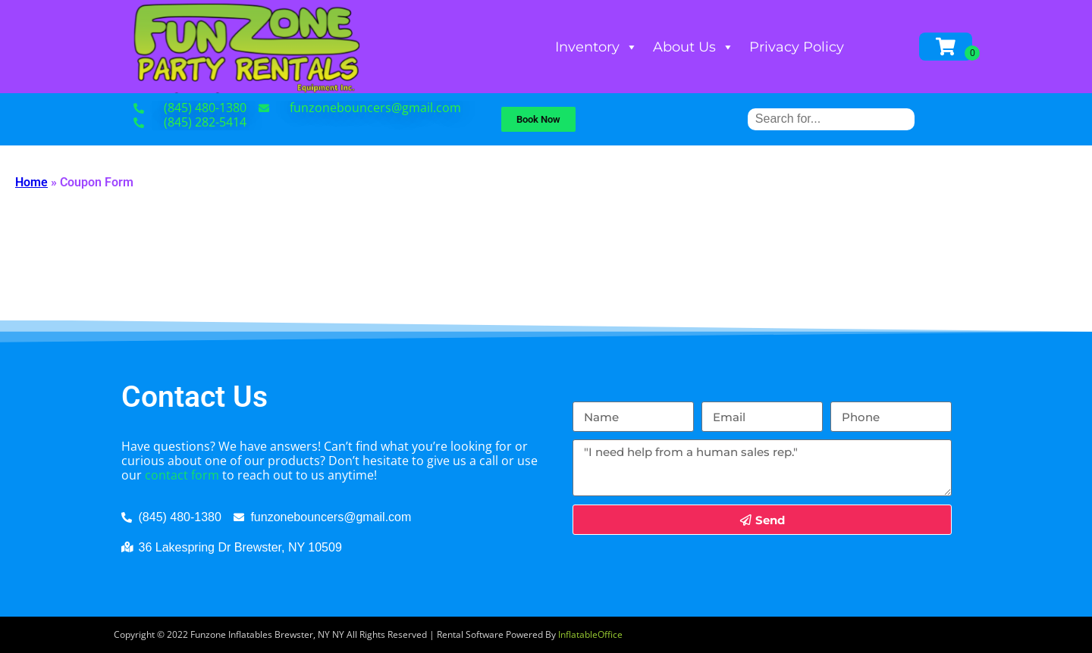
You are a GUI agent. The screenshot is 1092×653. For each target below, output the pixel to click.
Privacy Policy (796, 47)
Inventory (596, 47)
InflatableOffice (590, 634)
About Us (693, 47)
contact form (182, 475)
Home (31, 182)
